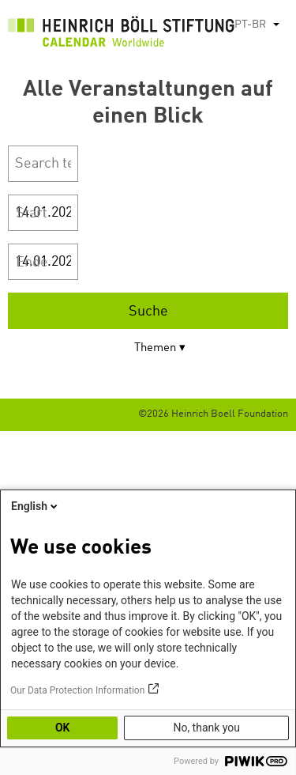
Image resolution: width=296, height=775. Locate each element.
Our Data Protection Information (77, 690)
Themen (155, 348)
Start (31, 213)
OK (62, 727)
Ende (32, 262)
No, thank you (206, 727)
